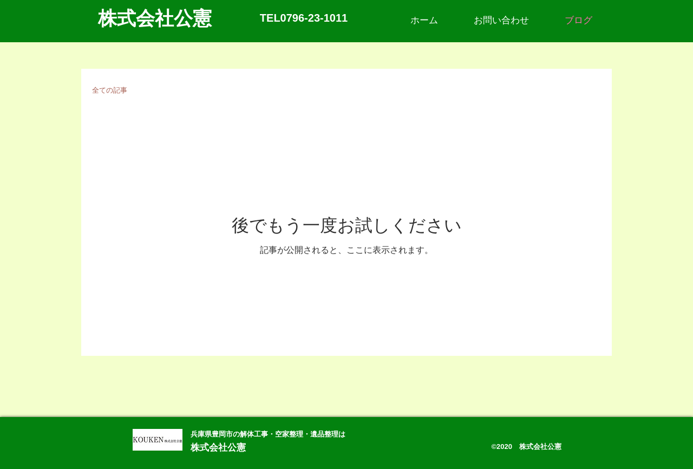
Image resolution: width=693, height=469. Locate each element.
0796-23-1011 (314, 18)
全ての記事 (109, 90)
